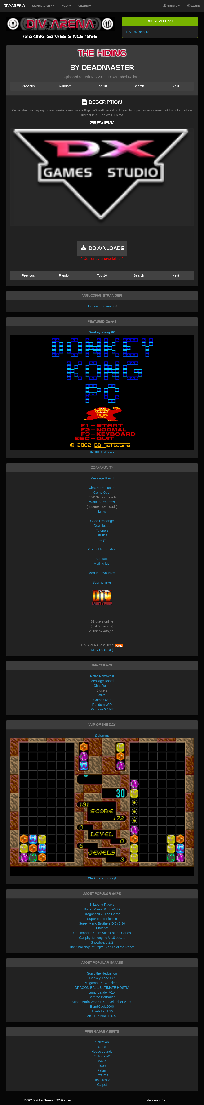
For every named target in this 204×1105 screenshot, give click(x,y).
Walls (102, 1061)
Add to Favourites (102, 573)
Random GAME (102, 709)
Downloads (102, 526)
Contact (102, 559)
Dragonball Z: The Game (102, 914)
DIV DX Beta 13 (137, 32)
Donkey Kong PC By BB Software (102, 392)
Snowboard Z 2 (102, 942)
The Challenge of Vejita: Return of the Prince (102, 947)
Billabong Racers (102, 904)
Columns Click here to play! (102, 807)
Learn (84, 6)
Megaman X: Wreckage (102, 983)
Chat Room (102, 686)
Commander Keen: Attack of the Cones (102, 933)
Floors (102, 1066)
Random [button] (65, 86)
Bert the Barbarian (102, 997)
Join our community (101, 306)
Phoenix (102, 928)
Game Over (102, 492)
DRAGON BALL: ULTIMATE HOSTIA (102, 988)
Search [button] (139, 86)
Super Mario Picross (102, 919)
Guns (102, 1047)
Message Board (102, 478)
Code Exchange (102, 521)
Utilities (102, 535)
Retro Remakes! (102, 676)
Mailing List (102, 563)
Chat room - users (102, 488)
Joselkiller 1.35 (102, 1011)
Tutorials (102, 530)
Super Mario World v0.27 (102, 909)
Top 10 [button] (102, 86)
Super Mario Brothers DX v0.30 (102, 923)
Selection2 (102, 1056)
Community (43, 6)
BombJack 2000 (102, 1006)
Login (193, 6)
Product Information (102, 549)
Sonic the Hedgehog (102, 973)
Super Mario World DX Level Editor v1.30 (102, 1002)
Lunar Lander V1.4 (102, 992)
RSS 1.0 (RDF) (102, 650)
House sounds (102, 1051)
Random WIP (102, 704)
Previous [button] (28, 86)
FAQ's (102, 540)
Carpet (102, 1085)
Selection (102, 1042)
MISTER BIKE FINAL (102, 1016)
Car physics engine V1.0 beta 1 (102, 938)
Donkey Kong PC (102, 978)
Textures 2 (102, 1080)
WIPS (102, 695)
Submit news (102, 582)
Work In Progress (102, 502)
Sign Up (171, 6)
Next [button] (175, 86)
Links (102, 511)
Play (66, 6)
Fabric (102, 1070)
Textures (102, 1075)
